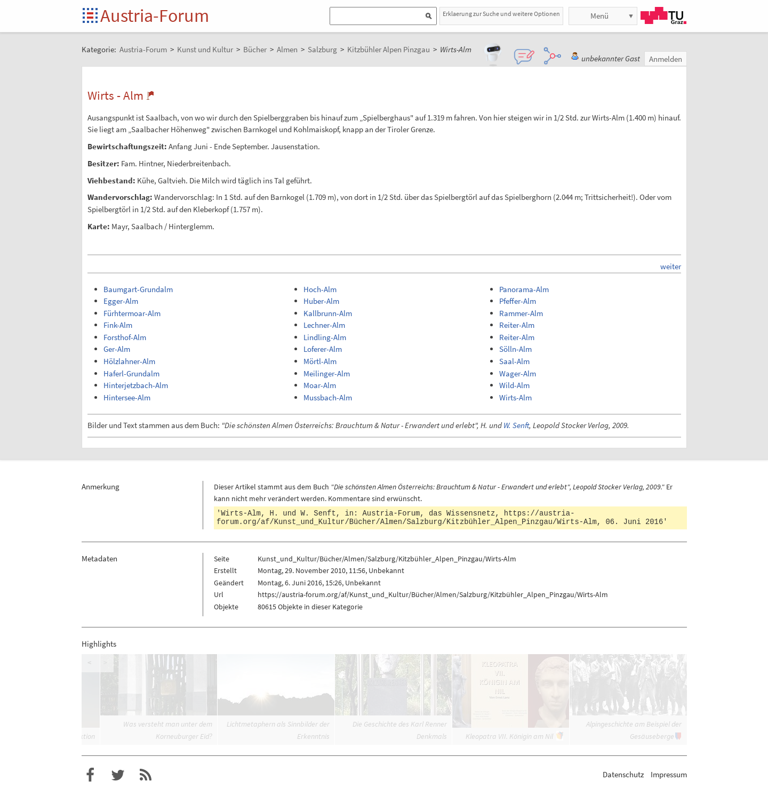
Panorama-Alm (524, 289)
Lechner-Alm (324, 325)
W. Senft (516, 425)
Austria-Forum (154, 15)
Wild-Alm (514, 385)
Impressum (669, 774)
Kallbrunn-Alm (327, 313)
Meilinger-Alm (326, 373)
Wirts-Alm (515, 397)
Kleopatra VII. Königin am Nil (509, 736)
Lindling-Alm (324, 337)
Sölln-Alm (515, 349)
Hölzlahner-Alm (129, 361)
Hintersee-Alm (126, 397)
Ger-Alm (116, 349)
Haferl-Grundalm (131, 373)
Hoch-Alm (320, 289)
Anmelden (665, 59)
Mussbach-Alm (327, 397)
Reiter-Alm (516, 325)
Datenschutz (623, 774)
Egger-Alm (120, 301)
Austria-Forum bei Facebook (90, 775)
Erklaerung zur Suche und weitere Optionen (501, 14)
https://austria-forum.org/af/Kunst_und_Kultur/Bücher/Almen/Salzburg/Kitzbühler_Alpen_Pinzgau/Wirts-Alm (407, 517)
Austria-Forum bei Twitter (117, 775)
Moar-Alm (319, 385)
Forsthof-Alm (124, 337)
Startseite (91, 16)
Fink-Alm (117, 325)
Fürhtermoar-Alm (132, 313)
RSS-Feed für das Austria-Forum (145, 775)
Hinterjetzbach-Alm (135, 385)
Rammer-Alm (521, 313)
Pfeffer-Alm (517, 301)
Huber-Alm (321, 301)
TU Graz (663, 15)
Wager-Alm (517, 373)
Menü (599, 16)
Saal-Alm (514, 361)
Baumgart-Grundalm (138, 289)
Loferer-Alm (322, 349)
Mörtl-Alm (320, 361)
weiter (670, 266)
